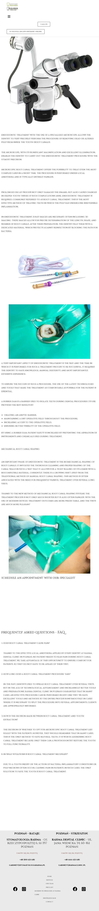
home (49, 876)
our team (49, 883)
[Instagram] (24, 889)
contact (49, 902)
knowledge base (49, 898)
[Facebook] (15, 889)
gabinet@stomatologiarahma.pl (27, 865)
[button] (44, 16)
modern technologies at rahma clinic (48, 893)
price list (49, 887)
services (49, 880)
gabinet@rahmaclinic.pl (72, 865)
